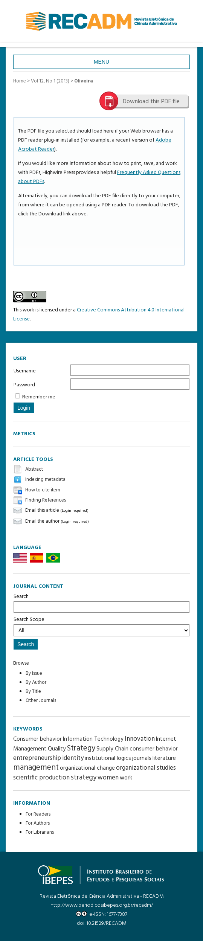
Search (101, 602)
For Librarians (40, 832)
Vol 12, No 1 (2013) (50, 81)
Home (19, 81)
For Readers (38, 814)
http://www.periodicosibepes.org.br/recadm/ (101, 905)
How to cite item (42, 490)
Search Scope (101, 625)
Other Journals (41, 701)
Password (24, 385)
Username (25, 371)
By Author (36, 682)
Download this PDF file (151, 102)
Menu (101, 62)
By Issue (34, 673)
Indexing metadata (45, 480)
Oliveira (83, 81)
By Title (33, 691)
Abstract (34, 469)
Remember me (38, 397)
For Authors (38, 823)
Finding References (45, 500)
